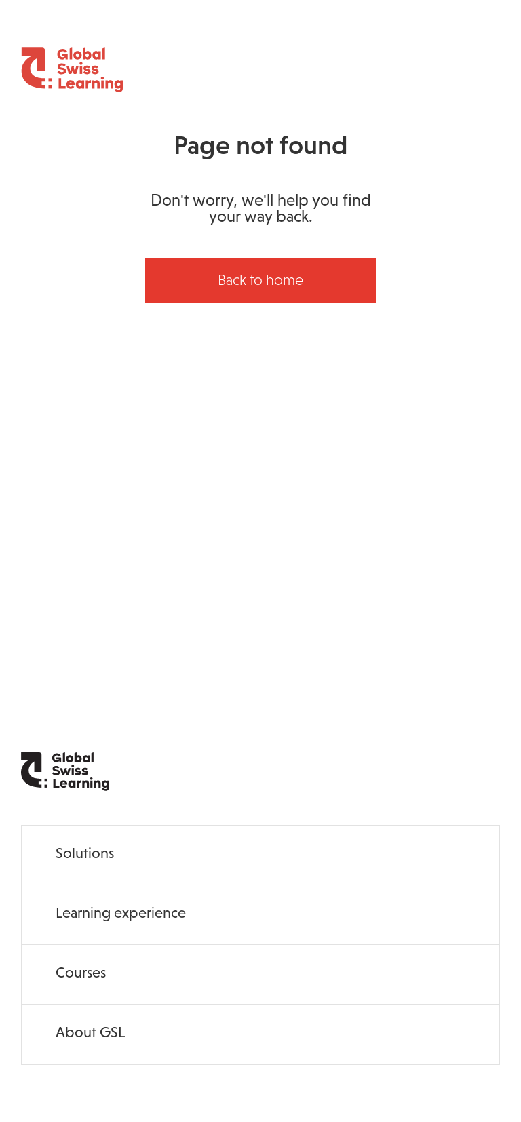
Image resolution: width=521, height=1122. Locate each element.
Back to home (260, 279)
